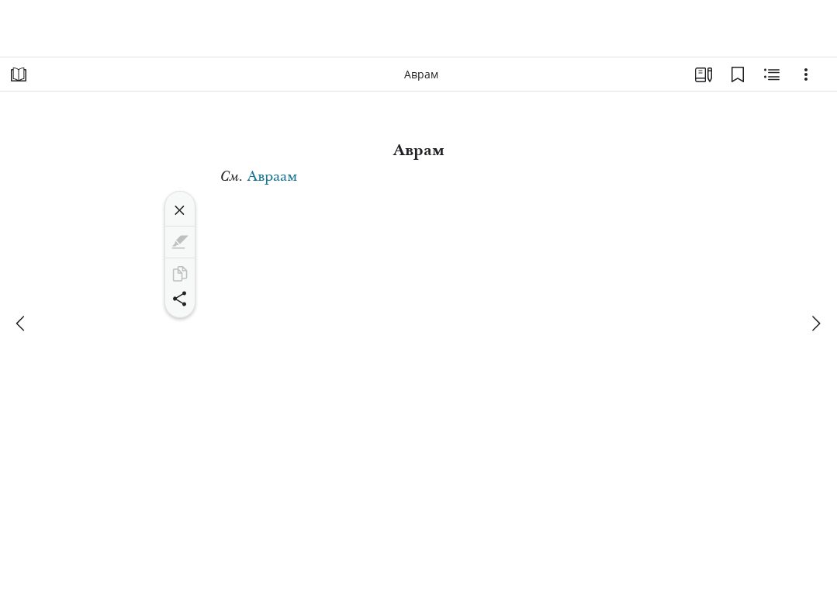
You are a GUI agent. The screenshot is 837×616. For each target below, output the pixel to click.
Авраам (272, 176)
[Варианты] (805, 74)
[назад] (21, 323)
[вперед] (815, 323)
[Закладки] (737, 74)
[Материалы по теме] (771, 74)
